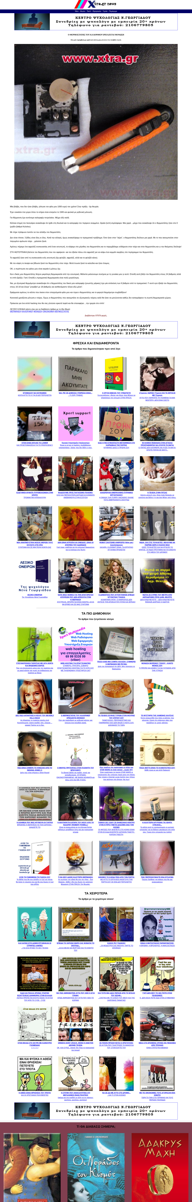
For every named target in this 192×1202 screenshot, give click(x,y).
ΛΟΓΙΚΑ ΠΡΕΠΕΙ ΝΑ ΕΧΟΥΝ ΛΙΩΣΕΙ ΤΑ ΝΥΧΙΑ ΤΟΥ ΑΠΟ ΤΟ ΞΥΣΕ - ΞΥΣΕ (35, 995)
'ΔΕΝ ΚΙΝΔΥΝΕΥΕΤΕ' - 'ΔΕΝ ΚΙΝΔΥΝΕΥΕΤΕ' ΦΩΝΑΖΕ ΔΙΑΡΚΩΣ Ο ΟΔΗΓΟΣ (157, 597)
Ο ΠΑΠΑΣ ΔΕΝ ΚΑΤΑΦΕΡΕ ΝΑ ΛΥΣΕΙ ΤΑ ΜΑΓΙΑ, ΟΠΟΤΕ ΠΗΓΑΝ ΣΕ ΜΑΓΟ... (157, 445)
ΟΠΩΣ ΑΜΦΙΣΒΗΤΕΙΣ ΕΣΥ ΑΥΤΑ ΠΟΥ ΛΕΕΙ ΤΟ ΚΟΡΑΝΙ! (75, 995)
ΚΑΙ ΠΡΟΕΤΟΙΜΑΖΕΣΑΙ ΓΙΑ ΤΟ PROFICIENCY (35, 442)
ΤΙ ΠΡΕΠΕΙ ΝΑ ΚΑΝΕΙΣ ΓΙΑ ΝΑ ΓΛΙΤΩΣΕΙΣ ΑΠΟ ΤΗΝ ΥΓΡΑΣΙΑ (157, 665)
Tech (89, 11)
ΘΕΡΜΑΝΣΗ (15, 311)
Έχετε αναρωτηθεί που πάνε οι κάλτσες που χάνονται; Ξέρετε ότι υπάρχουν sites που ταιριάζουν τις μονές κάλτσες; (157, 718)
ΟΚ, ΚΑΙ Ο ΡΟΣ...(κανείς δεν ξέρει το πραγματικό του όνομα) (75, 1045)
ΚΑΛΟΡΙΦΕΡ (27, 311)
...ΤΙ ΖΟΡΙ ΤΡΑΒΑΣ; (75, 392)
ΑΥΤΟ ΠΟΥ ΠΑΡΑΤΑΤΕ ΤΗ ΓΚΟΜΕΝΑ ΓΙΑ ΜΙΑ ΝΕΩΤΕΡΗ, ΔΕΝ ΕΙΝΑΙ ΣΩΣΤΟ (157, 395)
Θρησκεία (97, 11)
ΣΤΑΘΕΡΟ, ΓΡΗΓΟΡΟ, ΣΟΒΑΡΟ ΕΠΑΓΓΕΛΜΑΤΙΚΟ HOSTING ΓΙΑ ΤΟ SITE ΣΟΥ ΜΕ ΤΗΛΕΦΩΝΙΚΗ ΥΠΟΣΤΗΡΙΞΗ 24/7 (75, 665)
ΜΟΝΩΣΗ (38, 311)
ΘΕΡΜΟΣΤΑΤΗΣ (61, 311)
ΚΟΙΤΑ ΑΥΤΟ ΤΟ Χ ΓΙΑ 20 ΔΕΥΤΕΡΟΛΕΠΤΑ (34, 392)
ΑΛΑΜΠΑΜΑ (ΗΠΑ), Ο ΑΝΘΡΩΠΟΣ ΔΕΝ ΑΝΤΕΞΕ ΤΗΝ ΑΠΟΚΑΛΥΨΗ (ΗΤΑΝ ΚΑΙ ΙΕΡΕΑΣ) (116, 597)
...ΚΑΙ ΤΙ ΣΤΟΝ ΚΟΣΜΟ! (116, 1092)
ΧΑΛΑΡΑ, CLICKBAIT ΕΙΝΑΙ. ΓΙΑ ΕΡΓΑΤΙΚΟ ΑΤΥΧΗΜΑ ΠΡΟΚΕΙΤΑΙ (116, 545)
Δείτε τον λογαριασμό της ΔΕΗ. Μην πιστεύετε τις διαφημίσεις (116, 664)
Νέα (76, 11)
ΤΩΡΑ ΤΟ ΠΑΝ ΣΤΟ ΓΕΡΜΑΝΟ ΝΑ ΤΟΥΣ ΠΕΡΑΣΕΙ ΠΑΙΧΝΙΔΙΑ (157, 1095)
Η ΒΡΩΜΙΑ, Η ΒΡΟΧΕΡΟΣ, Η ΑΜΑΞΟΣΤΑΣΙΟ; (157, 943)
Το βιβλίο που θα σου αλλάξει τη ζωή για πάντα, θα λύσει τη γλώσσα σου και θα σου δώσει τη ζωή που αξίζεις (35, 879)
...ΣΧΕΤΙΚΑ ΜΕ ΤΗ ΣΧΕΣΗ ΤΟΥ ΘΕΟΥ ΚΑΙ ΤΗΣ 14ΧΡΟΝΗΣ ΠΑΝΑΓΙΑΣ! (116, 995)
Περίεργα (113, 11)
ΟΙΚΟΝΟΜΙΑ (48, 311)
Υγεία (105, 11)
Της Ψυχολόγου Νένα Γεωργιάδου (34, 594)
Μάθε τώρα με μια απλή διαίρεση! (157, 767)
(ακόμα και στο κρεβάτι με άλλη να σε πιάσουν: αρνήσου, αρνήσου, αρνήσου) (75, 1095)
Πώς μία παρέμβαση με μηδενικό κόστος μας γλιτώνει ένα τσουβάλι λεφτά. (75, 718)
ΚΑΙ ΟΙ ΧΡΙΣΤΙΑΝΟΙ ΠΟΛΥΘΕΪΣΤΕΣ (34, 1092)
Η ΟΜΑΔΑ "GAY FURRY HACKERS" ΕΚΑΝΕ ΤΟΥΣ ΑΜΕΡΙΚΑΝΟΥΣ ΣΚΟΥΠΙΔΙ (116, 495)
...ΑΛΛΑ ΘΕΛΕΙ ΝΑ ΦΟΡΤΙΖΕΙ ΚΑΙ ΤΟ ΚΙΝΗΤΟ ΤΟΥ (75, 945)
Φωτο (82, 11)
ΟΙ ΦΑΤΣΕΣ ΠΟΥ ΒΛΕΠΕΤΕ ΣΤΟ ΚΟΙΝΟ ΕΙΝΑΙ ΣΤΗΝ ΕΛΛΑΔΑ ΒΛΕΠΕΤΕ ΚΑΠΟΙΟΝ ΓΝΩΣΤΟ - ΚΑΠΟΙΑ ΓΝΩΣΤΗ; (116, 827)
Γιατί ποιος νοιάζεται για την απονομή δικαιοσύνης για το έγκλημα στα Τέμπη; (76, 545)
